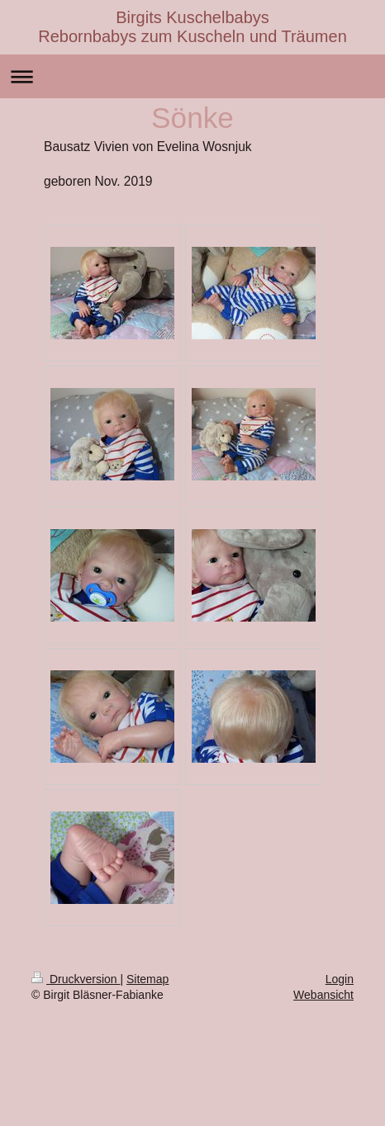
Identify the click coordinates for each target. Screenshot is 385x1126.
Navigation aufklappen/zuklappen (192, 76)
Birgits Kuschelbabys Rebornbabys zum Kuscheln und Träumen (192, 26)
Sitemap (147, 979)
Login (340, 979)
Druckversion (75, 979)
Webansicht (323, 994)
